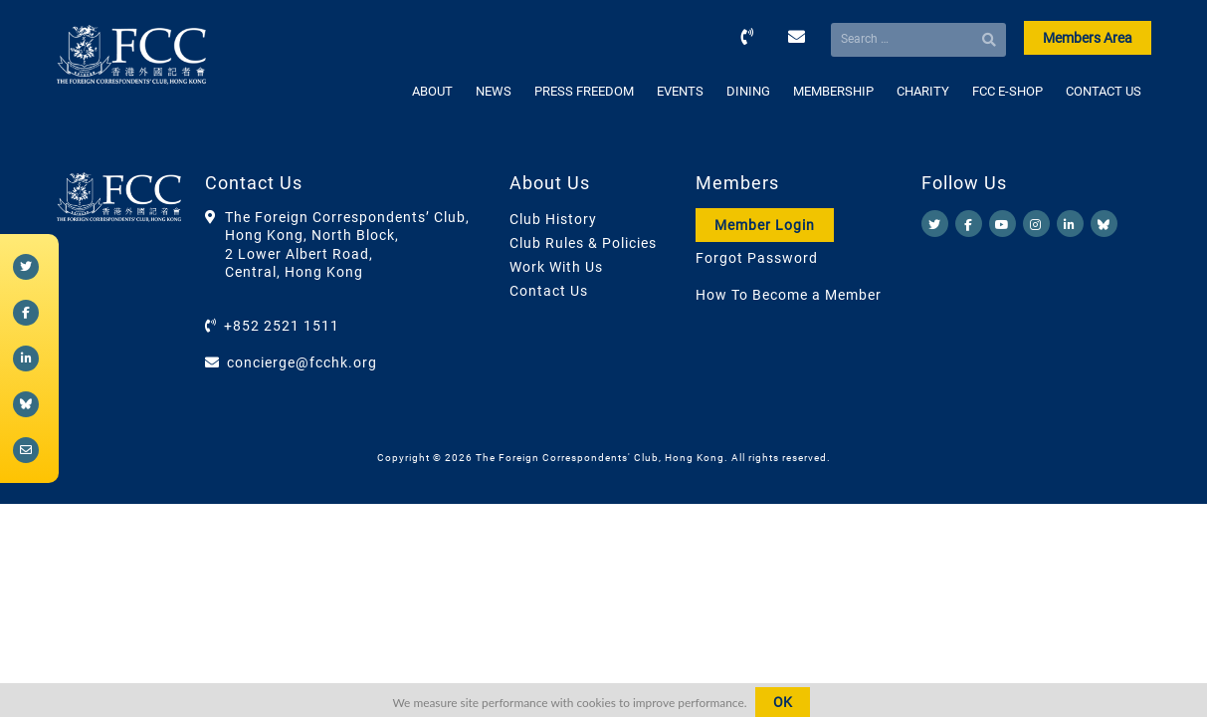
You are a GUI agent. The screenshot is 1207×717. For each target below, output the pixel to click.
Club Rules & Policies (583, 243)
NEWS (493, 91)
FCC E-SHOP (1007, 91)
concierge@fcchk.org (302, 362)
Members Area (1087, 38)
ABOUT (432, 91)
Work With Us (556, 267)
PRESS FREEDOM (584, 91)
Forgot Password (757, 258)
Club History (553, 219)
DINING (748, 91)
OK (782, 702)
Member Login (764, 225)
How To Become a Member (789, 295)
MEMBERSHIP (833, 91)
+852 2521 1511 (281, 326)
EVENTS (680, 91)
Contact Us (548, 291)
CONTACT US (1103, 91)
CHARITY (923, 91)
